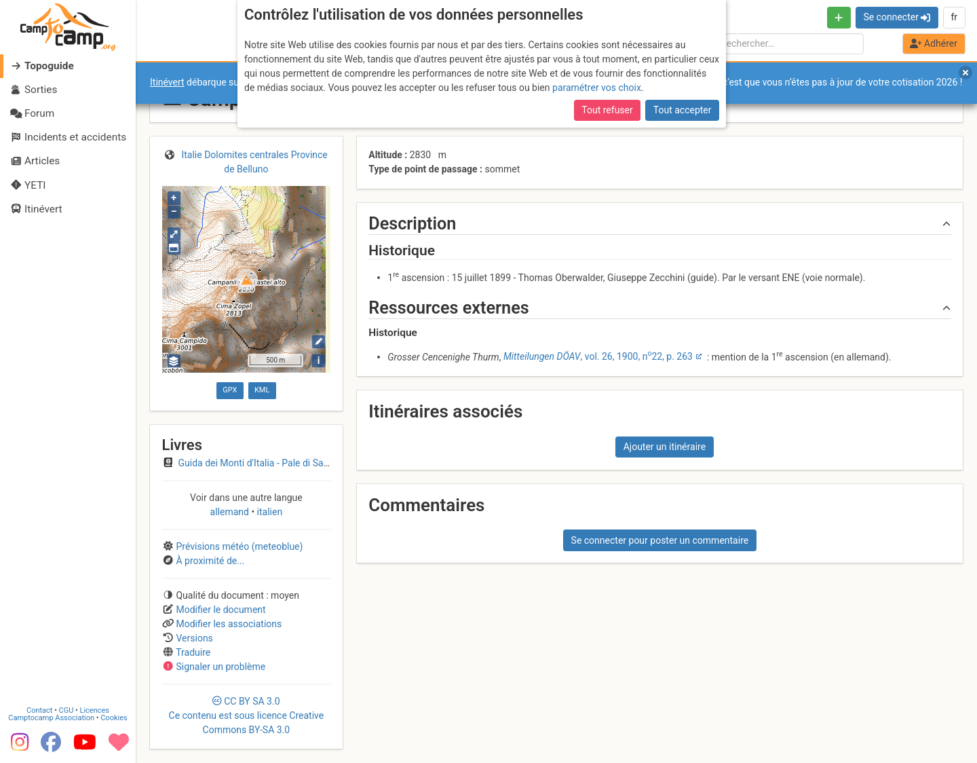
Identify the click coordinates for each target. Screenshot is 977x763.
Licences (94, 710)
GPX (230, 390)
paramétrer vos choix (596, 87)
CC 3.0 (246, 715)
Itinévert (167, 82)
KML (261, 390)
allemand (231, 511)
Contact (39, 710)
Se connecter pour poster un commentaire (660, 540)
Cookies (113, 717)
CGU (66, 710)
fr (954, 17)
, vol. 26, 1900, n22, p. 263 (598, 356)
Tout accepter (682, 110)
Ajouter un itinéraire (665, 446)
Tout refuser (606, 110)
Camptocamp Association (51, 717)
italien (268, 511)
